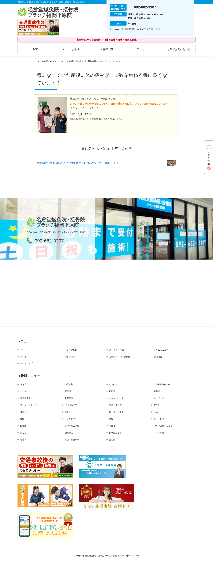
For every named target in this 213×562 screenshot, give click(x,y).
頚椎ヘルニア (115, 405)
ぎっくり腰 (159, 432)
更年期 (68, 391)
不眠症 (112, 391)
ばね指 (112, 439)
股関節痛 (69, 398)
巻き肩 (23, 384)
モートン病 (159, 419)
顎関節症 (69, 432)
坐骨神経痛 (70, 419)
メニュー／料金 (71, 49)
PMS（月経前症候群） (164, 426)
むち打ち (113, 384)
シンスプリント (116, 398)
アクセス (142, 49)
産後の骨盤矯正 (72, 439)
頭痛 (111, 419)
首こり (157, 405)
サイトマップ (26, 363)
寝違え (112, 426)
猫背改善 (69, 384)
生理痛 (23, 426)
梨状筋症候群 (115, 432)
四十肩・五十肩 (116, 412)
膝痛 (156, 412)
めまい (68, 412)
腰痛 (22, 419)
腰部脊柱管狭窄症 (162, 384)
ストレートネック (28, 405)
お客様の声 (106, 49)
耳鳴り (23, 412)
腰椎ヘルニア (71, 405)
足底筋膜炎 (25, 398)
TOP (35, 49)
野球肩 (23, 439)
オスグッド (159, 398)
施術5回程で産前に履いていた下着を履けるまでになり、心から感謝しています (79, 163)
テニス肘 (24, 391)
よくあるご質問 (161, 349)
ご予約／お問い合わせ (177, 49)
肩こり (23, 432)
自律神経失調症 (72, 426)
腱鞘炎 (157, 391)
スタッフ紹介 (71, 349)
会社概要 (158, 356)
